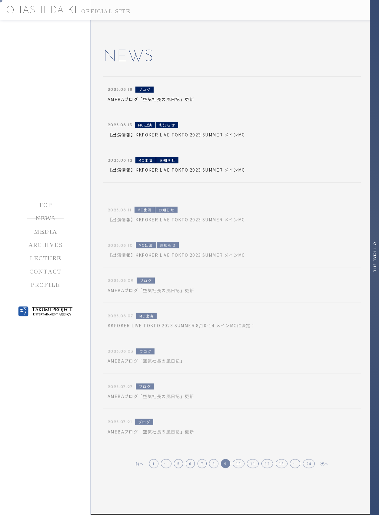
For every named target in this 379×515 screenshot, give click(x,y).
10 (238, 475)
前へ (139, 475)
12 (267, 475)
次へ (324, 475)
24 (308, 475)
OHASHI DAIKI (68, 11)
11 (252, 475)
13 (281, 475)
